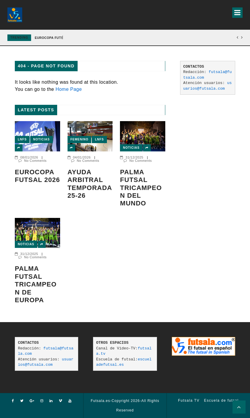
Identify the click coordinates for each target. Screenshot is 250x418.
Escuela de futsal (221, 400)
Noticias (41, 139)
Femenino (79, 139)
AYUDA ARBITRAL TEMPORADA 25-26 (90, 183)
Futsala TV (189, 400)
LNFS (22, 139)
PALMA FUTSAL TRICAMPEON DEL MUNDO (141, 187)
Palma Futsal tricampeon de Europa (36, 284)
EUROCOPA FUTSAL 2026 (55, 37)
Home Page (68, 89)
